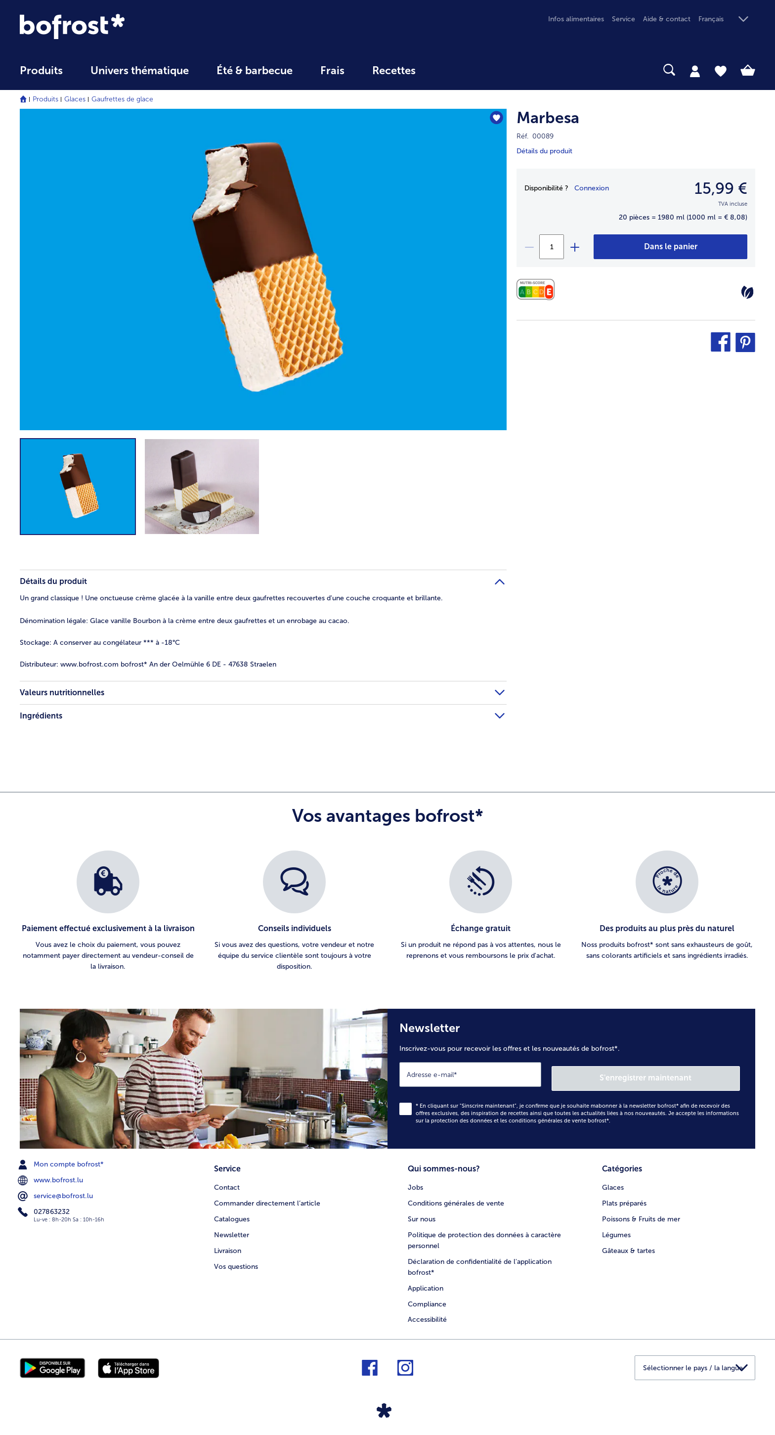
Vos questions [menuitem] (236, 1260)
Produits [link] (41, 70)
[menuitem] (41, 75)
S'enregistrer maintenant (681, 1073)
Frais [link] (332, 70)
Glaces (75, 99)
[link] (130, 26)
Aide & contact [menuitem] (666, 19)
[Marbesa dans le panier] (670, 246)
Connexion (591, 188)
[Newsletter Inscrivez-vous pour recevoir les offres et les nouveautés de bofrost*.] (571, 1077)
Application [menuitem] (425, 1282)
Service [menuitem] (623, 19)
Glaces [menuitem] (613, 1181)
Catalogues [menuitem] (232, 1213)
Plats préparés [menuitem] (624, 1197)
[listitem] (108, 911)
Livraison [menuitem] (227, 1245)
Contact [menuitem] (227, 1181)
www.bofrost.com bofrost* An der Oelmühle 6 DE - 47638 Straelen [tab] (148, 664)
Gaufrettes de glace (122, 99)
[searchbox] (450, 70)
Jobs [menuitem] (415, 1181)
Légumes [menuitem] (616, 1229)
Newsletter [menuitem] (231, 1229)
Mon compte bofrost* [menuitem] (62, 1161)
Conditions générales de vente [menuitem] (456, 1197)
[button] (726, 19)
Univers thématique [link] (139, 70)
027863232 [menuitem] (45, 1208)
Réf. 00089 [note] (535, 136)
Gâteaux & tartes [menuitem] (628, 1245)
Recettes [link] (394, 70)
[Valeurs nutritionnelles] (538, 289)
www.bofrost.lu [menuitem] (51, 1176)
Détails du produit (544, 151)
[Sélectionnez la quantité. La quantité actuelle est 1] (551, 246)
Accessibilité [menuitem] (427, 1314)
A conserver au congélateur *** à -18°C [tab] (100, 642)
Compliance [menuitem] (427, 1298)
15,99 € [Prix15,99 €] (720, 188)
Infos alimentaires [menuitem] (576, 19)
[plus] (574, 246)
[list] (387, 911)
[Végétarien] (747, 292)
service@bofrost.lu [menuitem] (56, 1192)
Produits (45, 99)
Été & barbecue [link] (254, 70)
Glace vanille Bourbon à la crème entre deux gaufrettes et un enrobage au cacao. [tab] (184, 621)
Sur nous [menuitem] (421, 1213)
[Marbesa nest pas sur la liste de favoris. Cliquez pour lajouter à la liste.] (494, 119)
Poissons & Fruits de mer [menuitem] (641, 1213)
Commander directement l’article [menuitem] (267, 1197)
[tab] (695, 71)
